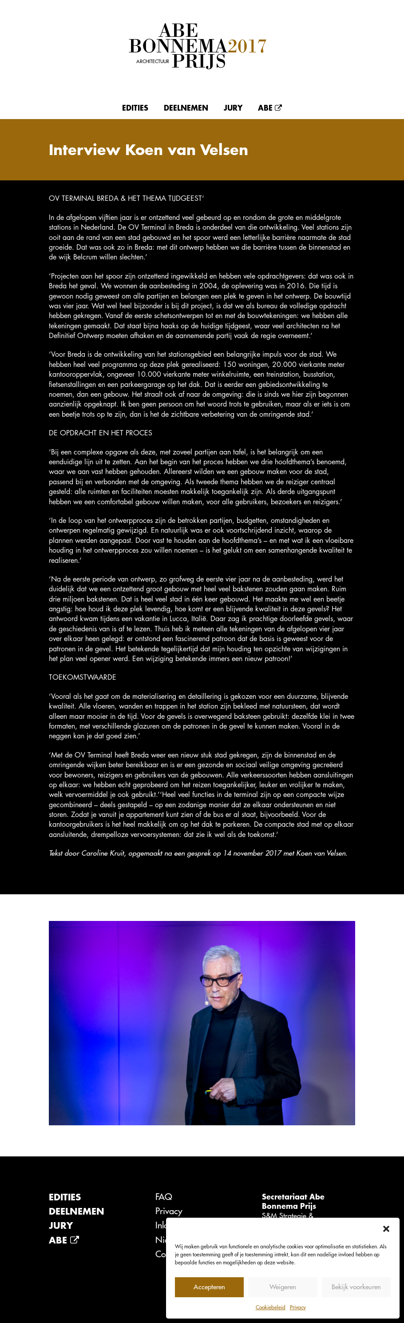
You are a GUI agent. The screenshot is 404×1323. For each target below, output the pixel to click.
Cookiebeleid (270, 1307)
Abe (270, 107)
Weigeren (282, 1287)
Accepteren (209, 1287)
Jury (233, 107)
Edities (135, 107)
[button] (386, 1228)
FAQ (163, 1196)
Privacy (298, 1307)
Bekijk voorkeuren (356, 1287)
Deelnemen (186, 107)
